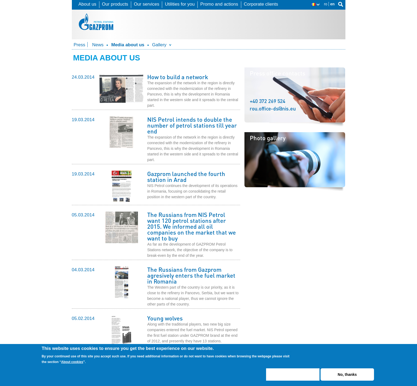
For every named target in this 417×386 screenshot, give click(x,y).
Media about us (127, 45)
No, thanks (347, 376)
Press (79, 45)
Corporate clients (261, 4)
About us (87, 4)
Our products (115, 4)
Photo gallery (268, 138)
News (98, 45)
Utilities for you (179, 4)
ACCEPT (293, 376)
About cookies (72, 364)
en (332, 4)
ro (325, 4)
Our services (146, 4)
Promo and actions (219, 4)
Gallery (159, 45)
